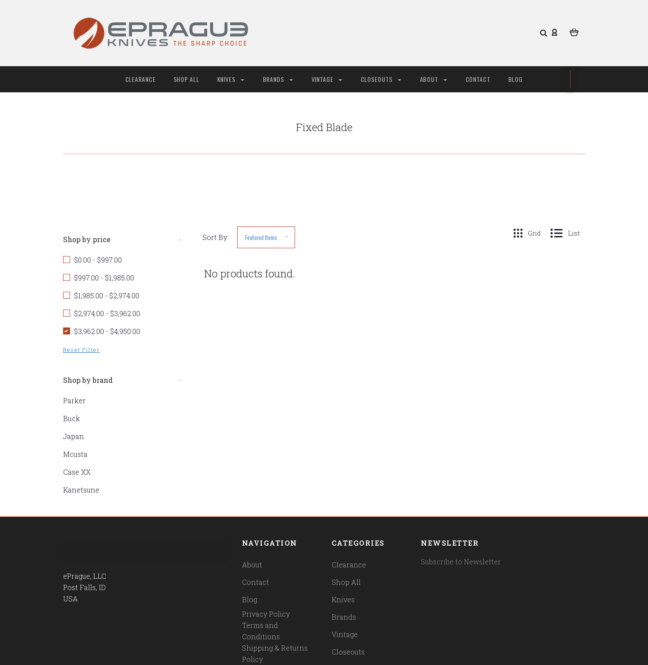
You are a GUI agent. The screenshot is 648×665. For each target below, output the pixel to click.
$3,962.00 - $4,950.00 (107, 331)
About (433, 79)
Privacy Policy (266, 613)
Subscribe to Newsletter (461, 561)
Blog (515, 79)
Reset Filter (81, 350)
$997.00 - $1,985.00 (104, 277)
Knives (230, 79)
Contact (478, 79)
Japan (73, 436)
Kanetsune (81, 489)
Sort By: (215, 237)
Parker (74, 400)
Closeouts (381, 79)
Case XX (77, 471)
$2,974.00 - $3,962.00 (107, 313)
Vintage (327, 79)
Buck (71, 418)
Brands (278, 79)
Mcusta (75, 454)
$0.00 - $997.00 (98, 259)
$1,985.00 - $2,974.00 (106, 295)
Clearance (140, 79)
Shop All (187, 79)
